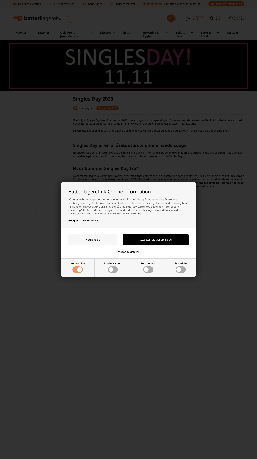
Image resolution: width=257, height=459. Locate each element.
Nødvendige (77, 267)
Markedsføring (112, 267)
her (138, 213)
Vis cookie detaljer (128, 252)
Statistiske (181, 267)
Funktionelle (148, 267)
